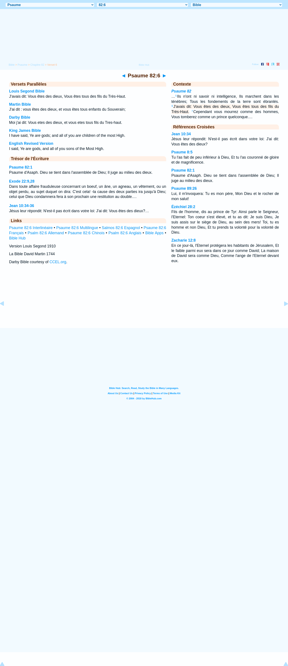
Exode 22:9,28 (21, 181)
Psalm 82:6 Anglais (124, 233)
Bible (11, 64)
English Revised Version (31, 143)
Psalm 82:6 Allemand (46, 233)
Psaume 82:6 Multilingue (77, 228)
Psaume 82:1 (20, 167)
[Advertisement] (144, 301)
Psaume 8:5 (182, 152)
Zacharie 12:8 (183, 240)
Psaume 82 (181, 91)
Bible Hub (17, 238)
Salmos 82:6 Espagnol (121, 228)
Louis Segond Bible (27, 91)
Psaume (22, 64)
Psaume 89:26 (184, 188)
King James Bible (25, 130)
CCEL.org (58, 262)
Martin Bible (20, 104)
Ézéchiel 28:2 (183, 207)
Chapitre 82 (37, 64)
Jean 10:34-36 (21, 206)
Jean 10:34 (181, 134)
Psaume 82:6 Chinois (86, 233)
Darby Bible (19, 117)
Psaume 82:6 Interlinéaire (31, 228)
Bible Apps (154, 233)
